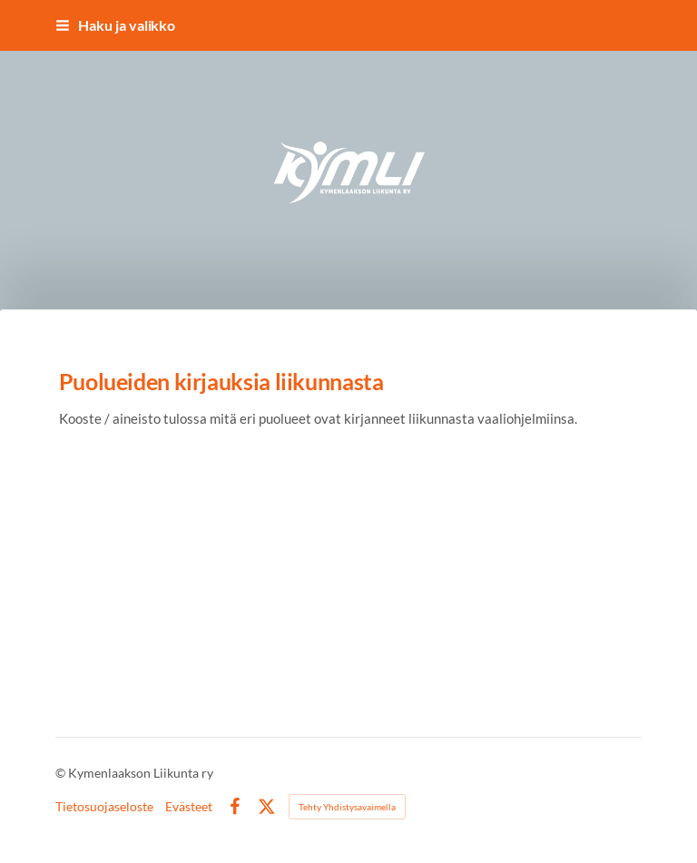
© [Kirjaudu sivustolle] (61, 772)
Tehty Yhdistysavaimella (347, 806)
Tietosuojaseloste (104, 806)
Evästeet (188, 806)
